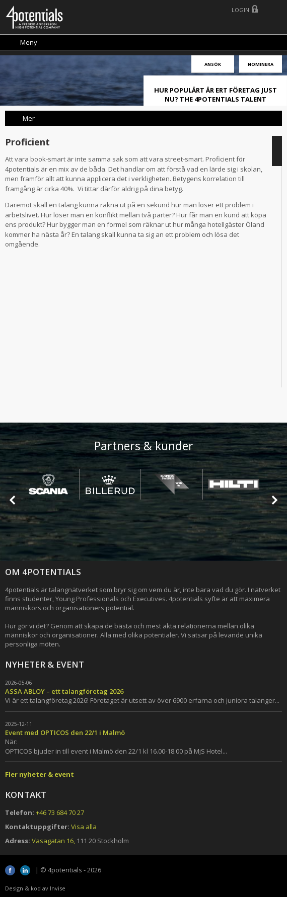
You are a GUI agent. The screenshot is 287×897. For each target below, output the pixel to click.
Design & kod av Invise (35, 888)
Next (274, 500)
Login (240, 10)
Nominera (260, 64)
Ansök (212, 64)
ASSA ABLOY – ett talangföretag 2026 (64, 691)
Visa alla (84, 826)
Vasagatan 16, (53, 840)
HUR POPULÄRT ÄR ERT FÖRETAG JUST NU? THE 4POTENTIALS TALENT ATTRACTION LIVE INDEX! (215, 99)
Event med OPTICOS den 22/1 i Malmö (65, 732)
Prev (13, 500)
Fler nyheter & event (39, 774)
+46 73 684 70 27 (60, 812)
